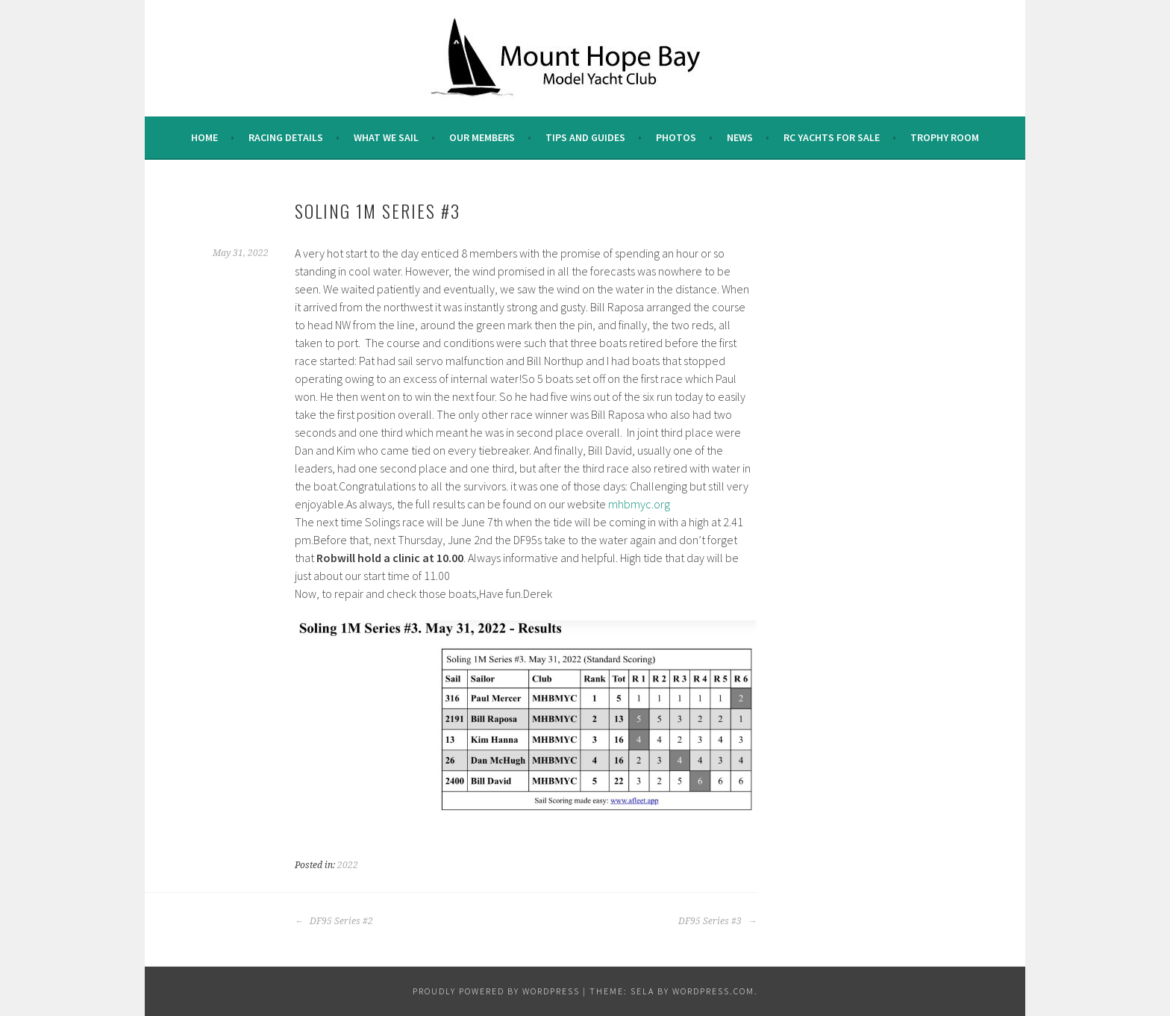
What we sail (386, 137)
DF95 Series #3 (717, 921)
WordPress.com (713, 991)
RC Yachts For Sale (831, 137)
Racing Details (285, 137)
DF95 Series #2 (334, 921)
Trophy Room (944, 137)
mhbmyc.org (639, 503)
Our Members (482, 137)
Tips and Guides (585, 137)
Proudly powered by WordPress (496, 991)
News (740, 137)
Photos (676, 137)
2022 (347, 865)
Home (204, 137)
